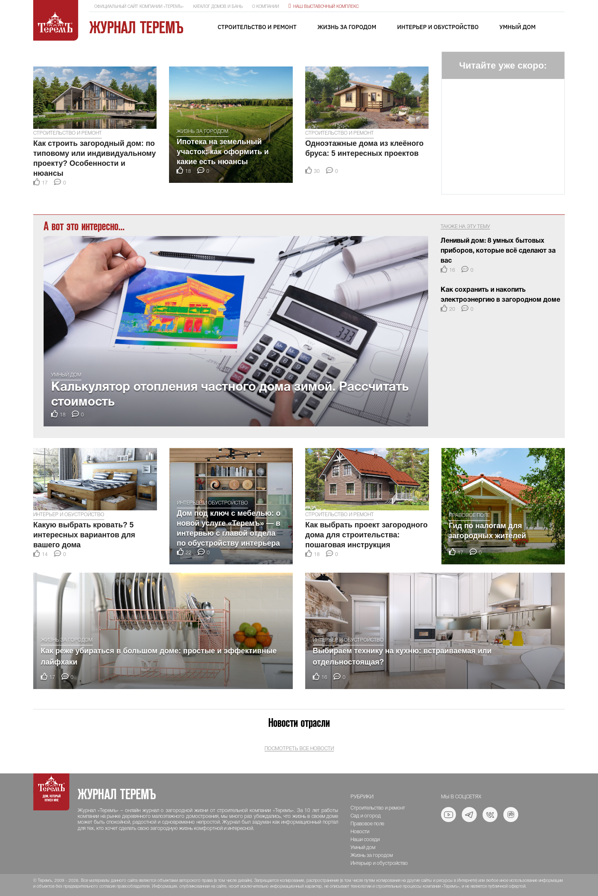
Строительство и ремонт (257, 27)
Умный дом (517, 27)
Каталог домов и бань (218, 7)
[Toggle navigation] (558, 27)
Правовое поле (469, 515)
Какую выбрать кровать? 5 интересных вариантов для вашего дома (84, 535)
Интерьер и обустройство (437, 27)
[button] (41, 56)
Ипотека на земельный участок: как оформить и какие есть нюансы (222, 152)
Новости (359, 832)
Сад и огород (365, 816)
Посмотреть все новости (299, 748)
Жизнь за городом (346, 27)
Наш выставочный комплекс (324, 7)
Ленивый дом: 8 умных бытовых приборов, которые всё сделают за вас (498, 251)
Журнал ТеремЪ (136, 27)
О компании (265, 7)
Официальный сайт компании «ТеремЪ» (139, 7)
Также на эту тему (465, 226)
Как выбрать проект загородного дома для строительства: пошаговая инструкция (366, 535)
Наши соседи (365, 839)
